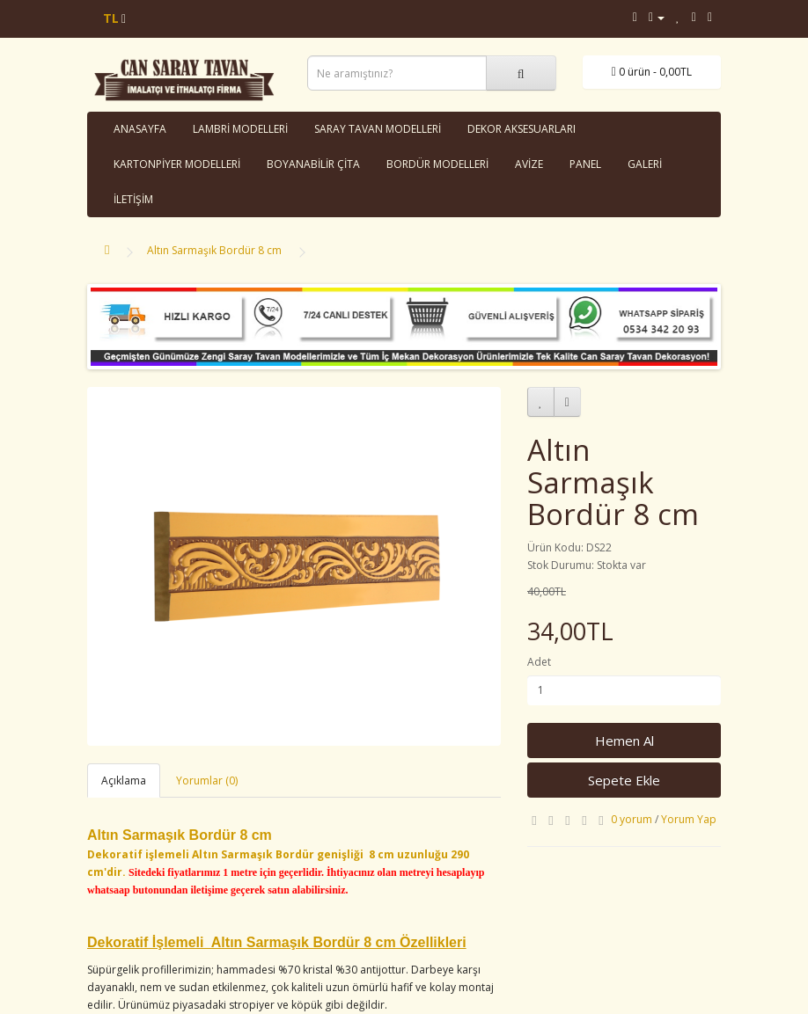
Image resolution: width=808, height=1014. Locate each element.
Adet (539, 661)
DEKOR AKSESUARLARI (521, 128)
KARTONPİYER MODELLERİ (177, 164)
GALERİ (645, 164)
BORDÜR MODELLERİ (437, 164)
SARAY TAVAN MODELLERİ (377, 128)
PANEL (585, 164)
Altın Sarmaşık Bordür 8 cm (214, 250)
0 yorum (631, 819)
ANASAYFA (140, 128)
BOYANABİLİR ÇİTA (313, 164)
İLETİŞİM (133, 199)
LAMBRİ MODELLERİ (240, 128)
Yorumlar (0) (207, 780)
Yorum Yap (688, 819)
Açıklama (123, 780)
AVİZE (529, 164)
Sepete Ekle (624, 780)
